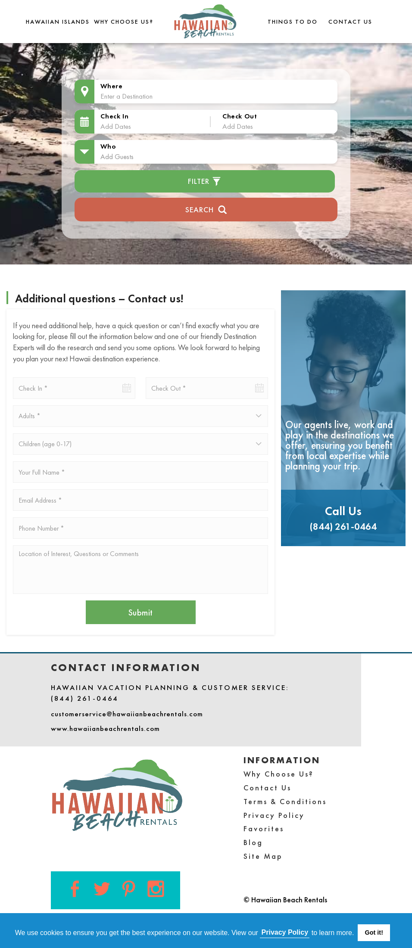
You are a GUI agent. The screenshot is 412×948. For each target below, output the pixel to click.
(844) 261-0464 (343, 526)
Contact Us (350, 21)
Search (206, 208)
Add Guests (117, 156)
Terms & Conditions (285, 801)
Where (111, 85)
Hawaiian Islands (58, 21)
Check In (114, 116)
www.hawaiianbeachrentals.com (105, 728)
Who (108, 146)
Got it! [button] (374, 932)
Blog (253, 842)
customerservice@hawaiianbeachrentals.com (127, 713)
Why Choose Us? (123, 21)
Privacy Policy (274, 815)
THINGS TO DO (293, 21)
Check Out (239, 116)
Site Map (263, 856)
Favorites (263, 828)
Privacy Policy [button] (285, 932)
